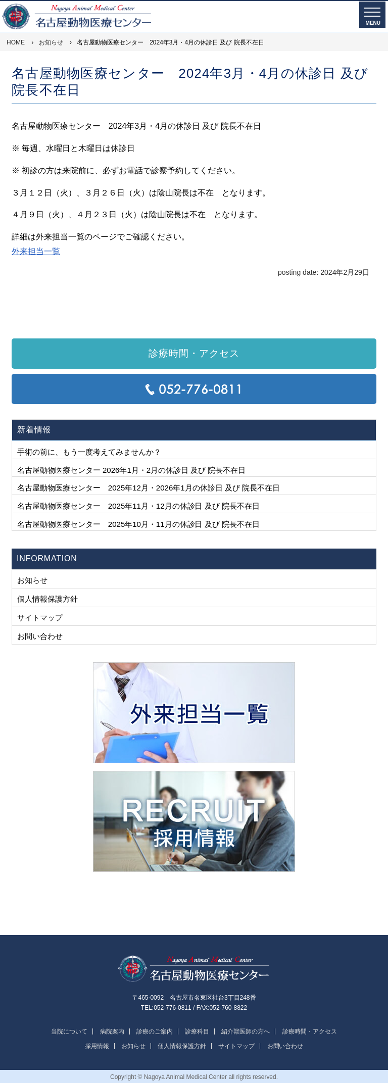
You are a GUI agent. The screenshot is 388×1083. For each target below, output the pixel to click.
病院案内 (112, 1031)
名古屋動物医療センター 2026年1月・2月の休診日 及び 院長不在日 (131, 470)
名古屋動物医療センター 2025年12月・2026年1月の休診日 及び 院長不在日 (148, 487)
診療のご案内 (154, 1031)
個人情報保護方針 (47, 599)
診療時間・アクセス (194, 353)
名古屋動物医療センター (194, 969)
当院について (69, 1031)
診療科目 (197, 1031)
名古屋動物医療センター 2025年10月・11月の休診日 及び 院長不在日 (138, 524)
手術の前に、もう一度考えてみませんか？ (89, 452)
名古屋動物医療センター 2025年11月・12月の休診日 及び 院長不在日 (138, 506)
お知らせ (32, 580)
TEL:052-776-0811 (194, 389)
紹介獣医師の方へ (245, 1031)
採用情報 (97, 1046)
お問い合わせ (40, 636)
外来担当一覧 (36, 251)
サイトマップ (40, 617)
